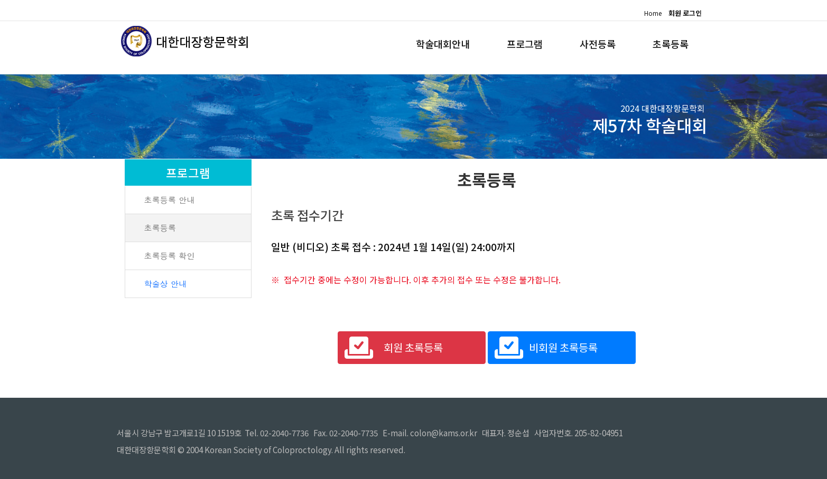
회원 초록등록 (413, 347)
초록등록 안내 (169, 199)
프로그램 (514, 44)
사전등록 (591, 44)
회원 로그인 (685, 13)
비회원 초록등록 (563, 347)
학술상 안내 (165, 283)
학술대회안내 (427, 44)
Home (652, 13)
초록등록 (668, 44)
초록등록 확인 (169, 255)
